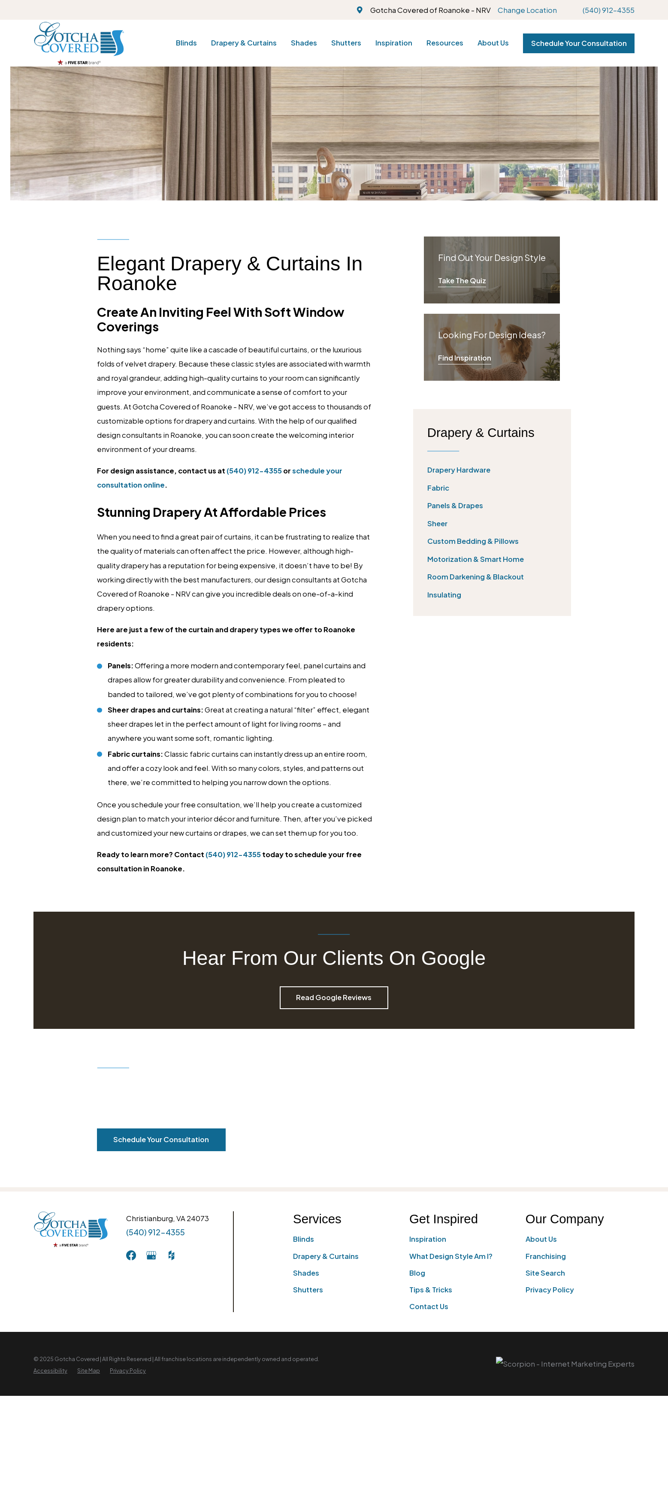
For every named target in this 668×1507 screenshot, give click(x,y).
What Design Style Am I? (451, 1256)
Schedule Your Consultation (579, 43)
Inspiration (427, 1238)
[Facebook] (131, 1255)
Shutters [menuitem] (346, 42)
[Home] (79, 43)
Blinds (303, 1238)
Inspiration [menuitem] (393, 42)
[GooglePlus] (151, 1255)
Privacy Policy (550, 1289)
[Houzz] (171, 1255)
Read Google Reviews (334, 997)
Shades (306, 1272)
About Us (541, 1238)
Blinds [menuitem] (186, 42)
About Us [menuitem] (493, 42)
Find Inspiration (464, 357)
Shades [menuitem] (304, 42)
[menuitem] (492, 470)
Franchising (546, 1256)
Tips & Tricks (430, 1289)
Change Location (527, 10)
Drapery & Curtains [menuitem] (244, 42)
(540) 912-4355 (609, 10)
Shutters (308, 1289)
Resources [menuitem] (444, 42)
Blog (417, 1272)
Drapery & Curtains (326, 1256)
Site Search (545, 1272)
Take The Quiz (462, 280)
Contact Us (428, 1306)
